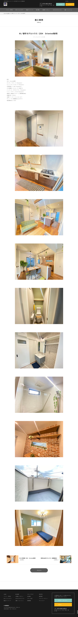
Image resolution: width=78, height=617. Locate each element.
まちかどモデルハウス (57, 9)
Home (5, 13)
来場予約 (70, 4)
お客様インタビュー (46, 9)
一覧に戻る (39, 570)
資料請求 (60, 4)
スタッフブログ (30, 594)
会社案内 (67, 1)
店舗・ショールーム (68, 9)
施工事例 (37, 9)
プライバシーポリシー (43, 598)
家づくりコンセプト (19, 9)
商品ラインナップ (29, 9)
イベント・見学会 (9, 9)
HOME (5, 594)
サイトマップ (72, 1)
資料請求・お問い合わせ (62, 600)
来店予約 (41, 594)
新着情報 (29, 600)
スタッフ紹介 (30, 598)
